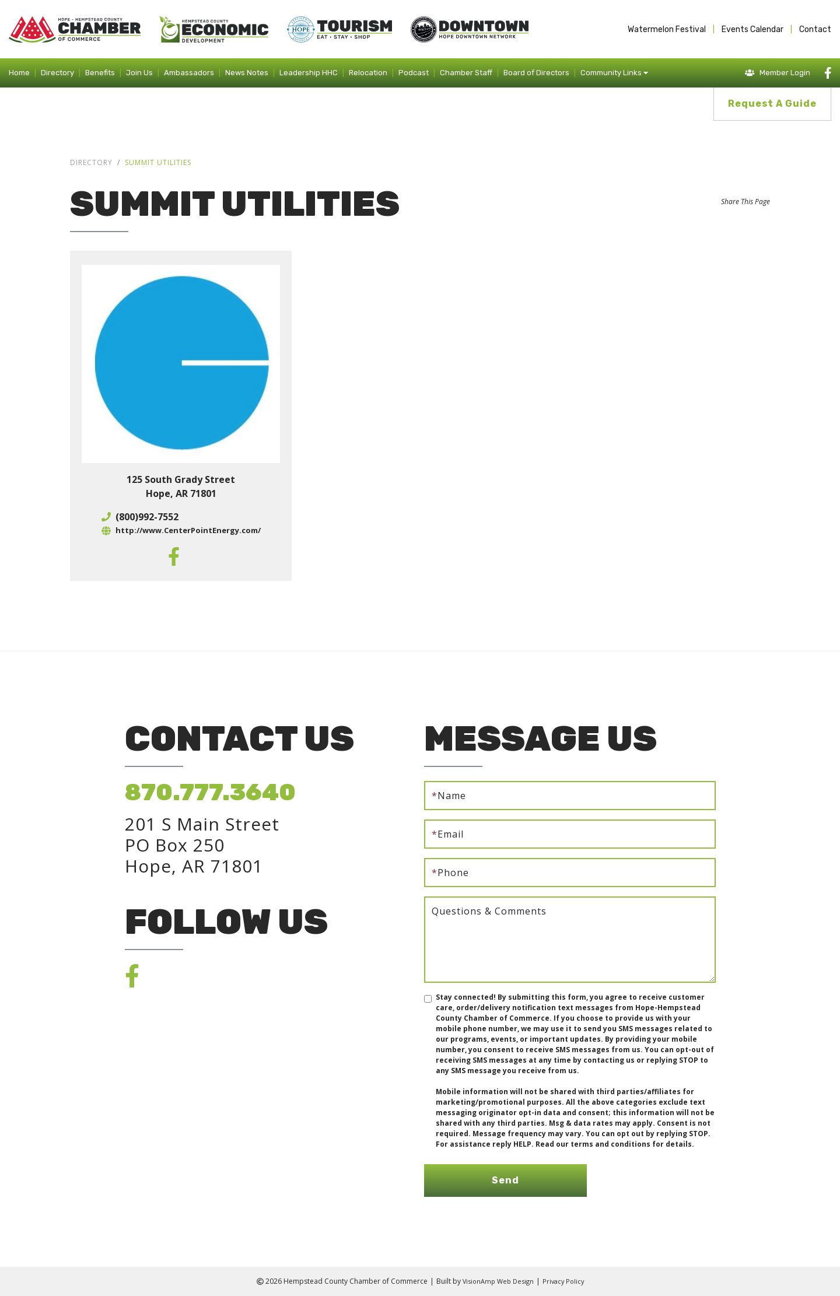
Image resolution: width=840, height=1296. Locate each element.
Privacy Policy (566, 1281)
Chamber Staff (466, 72)
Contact (815, 29)
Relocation (368, 72)
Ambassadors (189, 72)
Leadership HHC (308, 72)
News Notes (246, 72)
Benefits (100, 72)
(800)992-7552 (141, 516)
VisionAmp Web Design (496, 1281)
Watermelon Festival (667, 29)
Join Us (139, 72)
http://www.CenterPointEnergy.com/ (187, 531)
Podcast (413, 72)
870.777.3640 (210, 792)
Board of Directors (536, 72)
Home (19, 72)
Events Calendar (752, 29)
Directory (57, 72)
